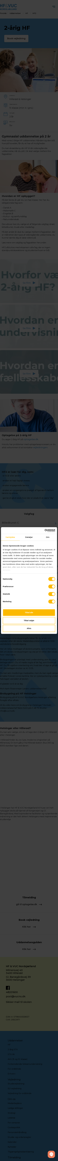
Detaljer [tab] (29, 537)
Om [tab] (47, 537)
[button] (51, 1154)
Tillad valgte (29, 620)
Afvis (29, 628)
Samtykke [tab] (10, 537)
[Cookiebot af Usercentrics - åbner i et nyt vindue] (44, 530)
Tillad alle (29, 612)
